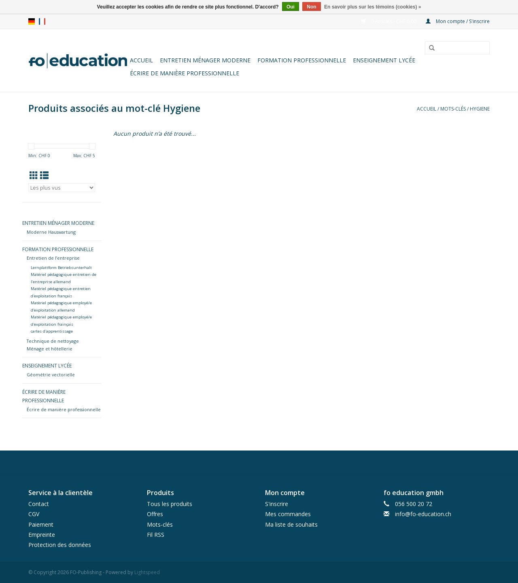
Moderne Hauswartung (51, 232)
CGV (33, 514)
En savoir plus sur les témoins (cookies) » (372, 7)
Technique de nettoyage (53, 341)
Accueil (141, 60)
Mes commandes (288, 514)
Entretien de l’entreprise (53, 258)
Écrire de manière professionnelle (184, 73)
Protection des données (59, 545)
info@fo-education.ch (423, 514)
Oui (291, 7)
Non (311, 7)
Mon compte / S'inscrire (458, 21)
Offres (155, 514)
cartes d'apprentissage (52, 331)
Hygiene (480, 108)
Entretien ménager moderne (205, 60)
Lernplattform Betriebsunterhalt (61, 267)
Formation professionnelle (301, 60)
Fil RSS (155, 534)
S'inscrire (276, 504)
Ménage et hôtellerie (49, 349)
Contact (38, 504)
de (31, 21)
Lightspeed (147, 572)
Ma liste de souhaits (291, 524)
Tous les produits (169, 504)
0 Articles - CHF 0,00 (389, 21)
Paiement (40, 524)
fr (42, 21)
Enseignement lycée (384, 60)
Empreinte (41, 534)
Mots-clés (453, 108)
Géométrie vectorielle (51, 375)
